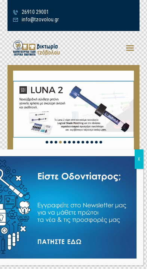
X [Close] (139, 159)
